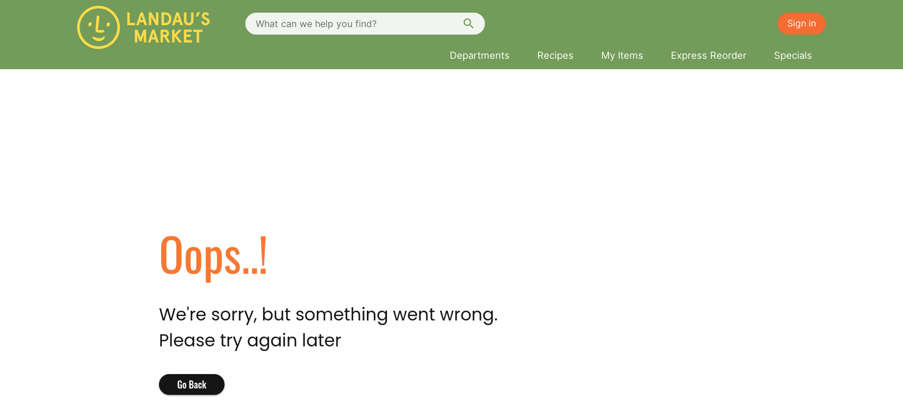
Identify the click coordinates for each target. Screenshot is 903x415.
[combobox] (365, 24)
